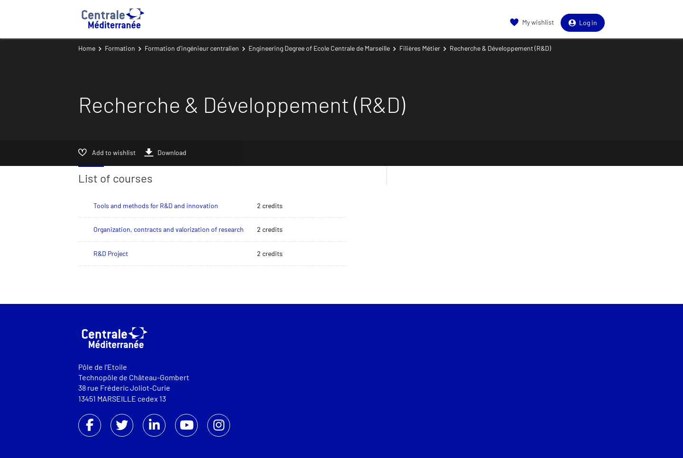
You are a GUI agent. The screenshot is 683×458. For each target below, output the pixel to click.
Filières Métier (419, 48)
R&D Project (110, 253)
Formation (120, 48)
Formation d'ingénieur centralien (192, 48)
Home (86, 48)
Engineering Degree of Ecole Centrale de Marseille (319, 48)
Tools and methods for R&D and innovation (155, 206)
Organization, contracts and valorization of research (168, 229)
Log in (582, 22)
